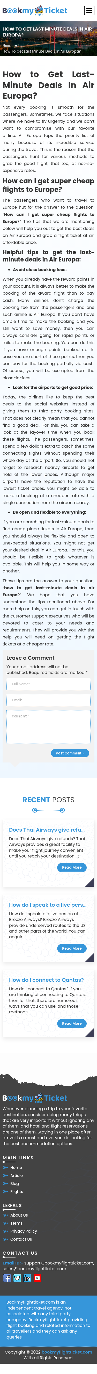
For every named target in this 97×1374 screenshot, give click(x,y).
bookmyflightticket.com (67, 1352)
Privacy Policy (23, 1231)
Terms (16, 1223)
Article (16, 1175)
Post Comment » (70, 753)
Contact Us (21, 1239)
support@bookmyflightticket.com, (59, 1263)
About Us (19, 1215)
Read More (72, 867)
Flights (16, 1191)
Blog (14, 1183)
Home (7, 46)
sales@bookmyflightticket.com (34, 1269)
